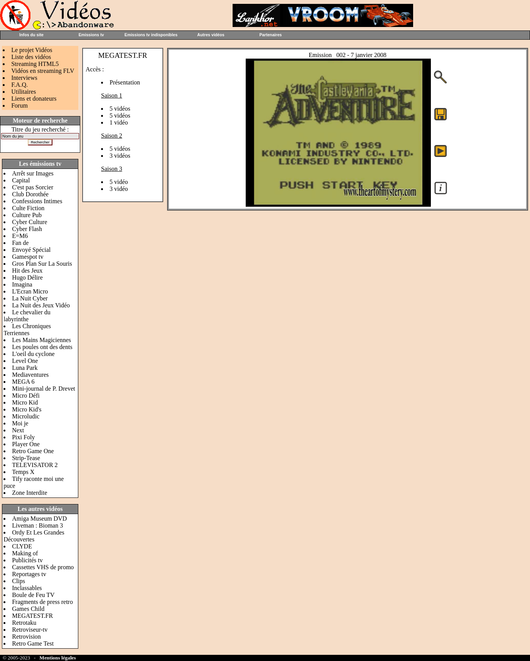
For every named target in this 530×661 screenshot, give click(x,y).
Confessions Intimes (37, 201)
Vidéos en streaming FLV (42, 70)
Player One (26, 444)
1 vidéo (119, 122)
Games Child (28, 608)
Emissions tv (91, 34)
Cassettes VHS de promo (43, 567)
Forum (19, 105)
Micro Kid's (26, 409)
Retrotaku (24, 622)
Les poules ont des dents (42, 347)
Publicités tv (27, 560)
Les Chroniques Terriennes (27, 329)
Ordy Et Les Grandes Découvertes (33, 536)
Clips (18, 581)
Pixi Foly (23, 437)
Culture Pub (27, 215)
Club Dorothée (30, 194)
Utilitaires (23, 91)
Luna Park (24, 367)
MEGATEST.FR (32, 615)
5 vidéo (119, 182)
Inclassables (27, 588)
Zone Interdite (29, 492)
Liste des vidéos (31, 57)
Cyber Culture (29, 222)
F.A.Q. (19, 84)
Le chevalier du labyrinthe (27, 315)
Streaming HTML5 (35, 64)
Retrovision (26, 636)
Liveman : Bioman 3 (37, 525)
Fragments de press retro (42, 602)
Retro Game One (33, 451)
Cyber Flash (27, 229)
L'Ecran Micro (30, 291)
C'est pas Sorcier (32, 187)
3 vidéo (119, 188)
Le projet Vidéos (31, 50)
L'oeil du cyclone (33, 354)
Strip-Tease (26, 458)
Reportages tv (29, 574)
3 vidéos (120, 155)
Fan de (20, 242)
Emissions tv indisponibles (151, 34)
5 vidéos (120, 108)
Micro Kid (25, 402)
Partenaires (270, 34)
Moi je (20, 423)
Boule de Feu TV (33, 595)
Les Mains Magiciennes (41, 340)
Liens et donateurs (33, 98)
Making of (25, 553)
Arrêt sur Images (33, 173)
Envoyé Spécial (31, 249)
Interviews (24, 77)
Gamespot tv (27, 256)
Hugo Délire (27, 277)
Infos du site (31, 34)
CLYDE (22, 546)
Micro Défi (26, 395)
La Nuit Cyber (29, 298)
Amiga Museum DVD (39, 518)
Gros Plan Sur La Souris (42, 263)
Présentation (125, 82)
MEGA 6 (23, 381)
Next (18, 430)
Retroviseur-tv (29, 629)
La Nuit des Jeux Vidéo (41, 305)
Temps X (23, 472)
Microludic (25, 416)
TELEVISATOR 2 (34, 465)
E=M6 (20, 236)
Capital (21, 180)
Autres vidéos (210, 34)
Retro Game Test (33, 643)
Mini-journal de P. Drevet (43, 388)
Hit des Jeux (27, 270)
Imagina (22, 284)
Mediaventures (30, 374)
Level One (25, 360)
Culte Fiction (28, 208)
